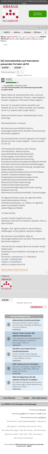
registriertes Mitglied (28, 37)
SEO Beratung (39, 430)
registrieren (10, 37)
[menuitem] (46, 27)
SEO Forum (21, 1)
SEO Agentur (12, 426)
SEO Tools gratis (35, 434)
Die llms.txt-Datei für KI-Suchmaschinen (24, 350)
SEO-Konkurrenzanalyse (23, 438)
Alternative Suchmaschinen (26, 320)
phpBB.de (42, 417)
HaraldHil (9, 79)
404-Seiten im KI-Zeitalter (26, 364)
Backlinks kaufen (11, 434)
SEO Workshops (26, 430)
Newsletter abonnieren (37, 14)
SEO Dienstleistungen (10, 430)
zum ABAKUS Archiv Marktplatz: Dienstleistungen (18, 404)
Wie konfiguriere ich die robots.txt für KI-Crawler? (25, 378)
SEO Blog (22, 426)
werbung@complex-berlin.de (13, 131)
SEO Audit (24, 434)
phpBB (21, 413)
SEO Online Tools (34, 426)
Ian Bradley (41, 410)
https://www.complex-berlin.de (14, 269)
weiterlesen (17, 329)
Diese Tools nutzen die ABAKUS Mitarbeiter (24, 334)
